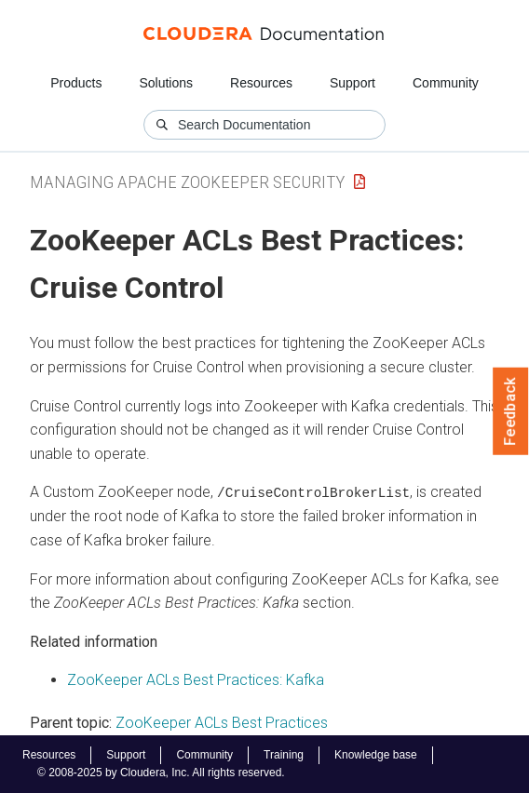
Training (284, 754)
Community (446, 82)
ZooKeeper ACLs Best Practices (221, 723)
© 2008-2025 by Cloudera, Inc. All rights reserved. (161, 772)
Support (352, 82)
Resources (261, 82)
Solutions (166, 82)
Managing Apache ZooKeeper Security (187, 182)
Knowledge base (375, 754)
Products (76, 82)
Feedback (511, 411)
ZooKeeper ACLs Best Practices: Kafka (195, 680)
